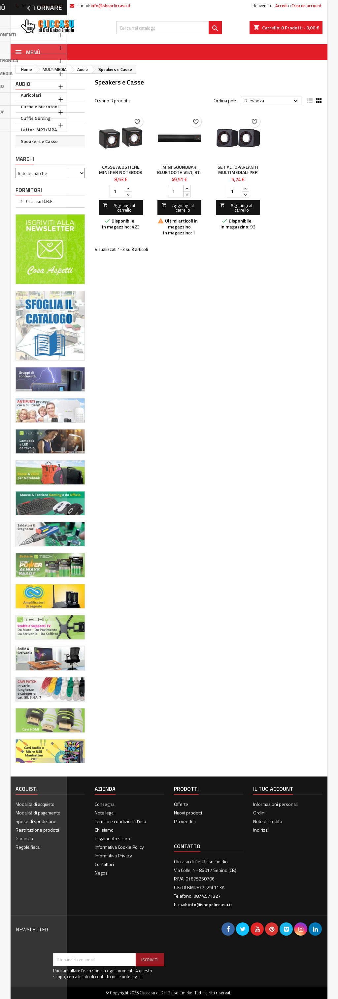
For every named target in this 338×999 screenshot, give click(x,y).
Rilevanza (272, 101)
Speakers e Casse (39, 141)
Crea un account (306, 5)
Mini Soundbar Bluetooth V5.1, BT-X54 (179, 172)
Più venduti (185, 821)
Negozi (102, 872)
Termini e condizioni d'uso (120, 821)
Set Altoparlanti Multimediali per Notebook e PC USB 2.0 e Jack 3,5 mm (238, 174)
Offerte (181, 804)
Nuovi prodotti (188, 812)
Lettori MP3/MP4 (39, 129)
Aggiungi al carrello (119, 207)
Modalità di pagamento (38, 812)
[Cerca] (169, 27)
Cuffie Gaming (36, 118)
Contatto (187, 846)
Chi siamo (104, 829)
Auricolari (31, 94)
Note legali (105, 812)
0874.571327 (52, 5)
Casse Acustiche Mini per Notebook (120, 169)
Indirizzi (261, 829)
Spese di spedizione (36, 821)
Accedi (281, 5)
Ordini (259, 812)
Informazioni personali (275, 804)
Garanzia (24, 838)
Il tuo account (273, 789)
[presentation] (103, 937)
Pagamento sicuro (112, 838)
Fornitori (29, 190)
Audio (23, 84)
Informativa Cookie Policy (119, 847)
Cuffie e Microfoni (39, 106)
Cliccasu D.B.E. (39, 201)
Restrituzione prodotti (37, 829)
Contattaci (104, 864)
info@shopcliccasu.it (111, 5)
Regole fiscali (29, 847)
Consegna (105, 804)
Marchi (25, 159)
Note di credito (267, 821)
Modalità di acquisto (35, 804)
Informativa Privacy (113, 855)
